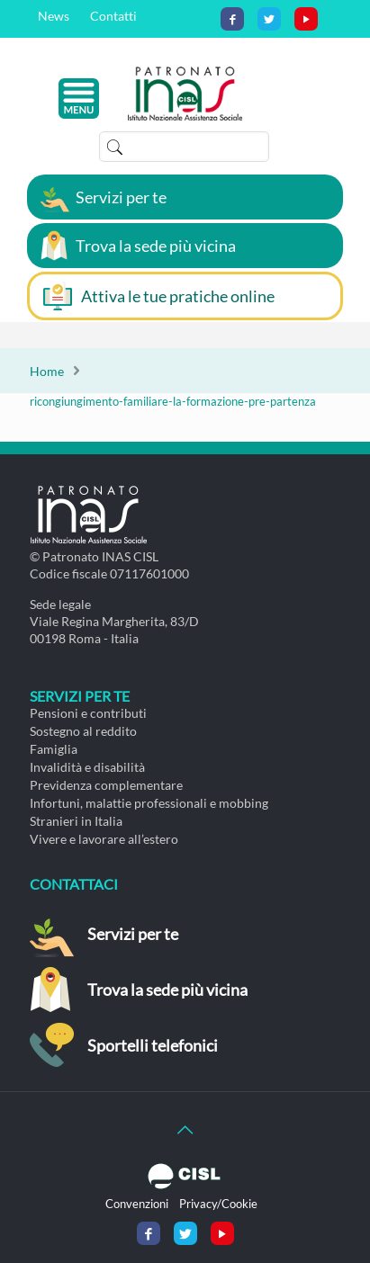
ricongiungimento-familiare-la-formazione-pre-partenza (173, 401)
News (53, 15)
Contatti (113, 15)
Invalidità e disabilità (87, 767)
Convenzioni (136, 1203)
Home (47, 371)
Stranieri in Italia (76, 821)
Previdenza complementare (106, 785)
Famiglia (53, 749)
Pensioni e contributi (88, 713)
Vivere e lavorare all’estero (104, 838)
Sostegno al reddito (83, 731)
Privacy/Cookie (218, 1203)
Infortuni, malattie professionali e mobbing (149, 803)
